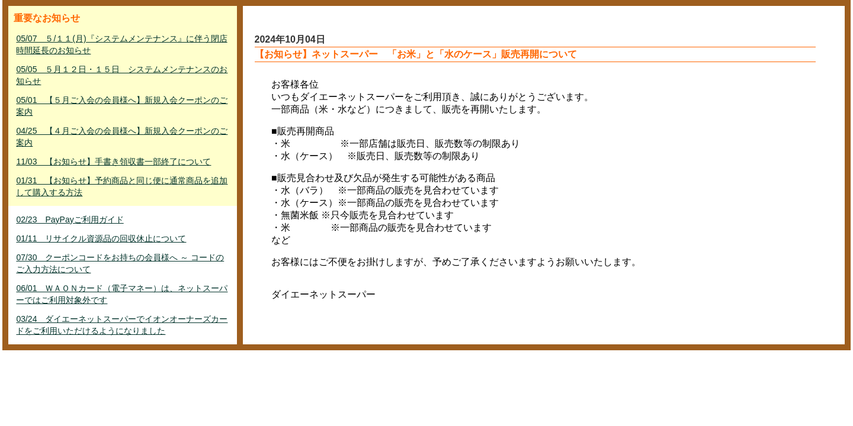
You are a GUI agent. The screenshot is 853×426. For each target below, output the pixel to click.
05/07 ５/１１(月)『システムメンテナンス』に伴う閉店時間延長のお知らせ (121, 44)
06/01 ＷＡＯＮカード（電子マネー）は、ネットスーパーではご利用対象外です (121, 294)
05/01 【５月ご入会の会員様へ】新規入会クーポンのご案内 (121, 106)
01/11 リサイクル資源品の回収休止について (101, 238)
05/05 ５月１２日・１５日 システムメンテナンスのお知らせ (121, 75)
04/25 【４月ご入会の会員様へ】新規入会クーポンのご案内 (121, 136)
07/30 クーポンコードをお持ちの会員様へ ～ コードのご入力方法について (120, 263)
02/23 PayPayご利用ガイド (69, 219)
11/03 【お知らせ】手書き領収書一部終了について (113, 161)
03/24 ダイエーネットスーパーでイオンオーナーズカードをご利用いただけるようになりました (121, 324)
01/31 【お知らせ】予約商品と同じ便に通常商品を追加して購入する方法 (121, 186)
